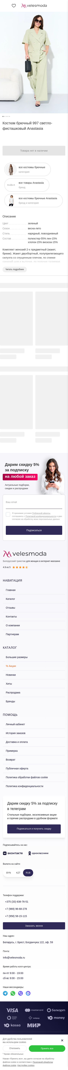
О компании (13, 625)
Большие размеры (17, 657)
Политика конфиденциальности (24, 786)
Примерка (12, 750)
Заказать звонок (34, 925)
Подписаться (34, 530)
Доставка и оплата (17, 742)
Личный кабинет (15, 724)
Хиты (9, 683)
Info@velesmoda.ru (14, 957)
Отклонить (14, 1048)
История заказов (15, 733)
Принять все (47, 1048)
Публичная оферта (17, 768)
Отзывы (10, 607)
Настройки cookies (25, 1065)
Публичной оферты (41, 513)
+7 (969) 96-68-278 (16, 908)
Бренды (10, 701)
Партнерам (12, 634)
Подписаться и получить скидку (34, 828)
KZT (18, 873)
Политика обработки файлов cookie (27, 777)
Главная (10, 590)
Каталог (10, 598)
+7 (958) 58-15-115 (16, 916)
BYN (8, 873)
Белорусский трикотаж (14, 561)
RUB (28, 873)
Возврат (10, 759)
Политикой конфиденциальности (41, 516)
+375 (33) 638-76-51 (16, 901)
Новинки (11, 674)
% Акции (11, 666)
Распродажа (13, 692)
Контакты (11, 616)
